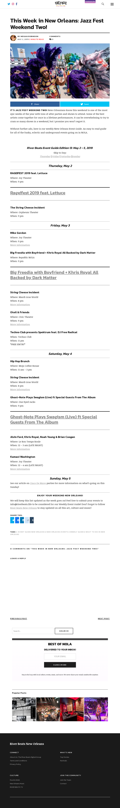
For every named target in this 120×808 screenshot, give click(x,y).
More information (20, 245)
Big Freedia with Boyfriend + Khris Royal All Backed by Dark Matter (54, 275)
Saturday (66, 156)
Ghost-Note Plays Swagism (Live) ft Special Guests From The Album (53, 419)
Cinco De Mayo (38, 483)
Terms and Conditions (18, 760)
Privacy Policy (15, 764)
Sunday (76, 156)
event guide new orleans (31, 531)
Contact (63, 783)
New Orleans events (57, 531)
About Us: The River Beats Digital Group (25, 757)
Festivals (63, 760)
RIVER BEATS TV (16, 787)
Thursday (45, 156)
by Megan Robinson (28, 36)
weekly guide (77, 531)
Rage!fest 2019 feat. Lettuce (37, 192)
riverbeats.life (90, 1)
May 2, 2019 (23, 39)
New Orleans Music (17, 783)
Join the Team (65, 780)
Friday (55, 156)
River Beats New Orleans (23, 507)
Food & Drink (15, 780)
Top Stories (64, 757)
